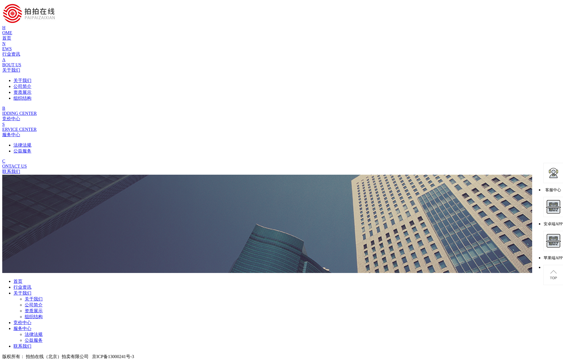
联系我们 (22, 346)
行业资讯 (22, 287)
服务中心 (22, 328)
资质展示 (34, 310)
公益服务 (34, 340)
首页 (17, 281)
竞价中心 (22, 322)
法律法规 (34, 334)
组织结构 (34, 316)
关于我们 (22, 293)
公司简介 (34, 304)
